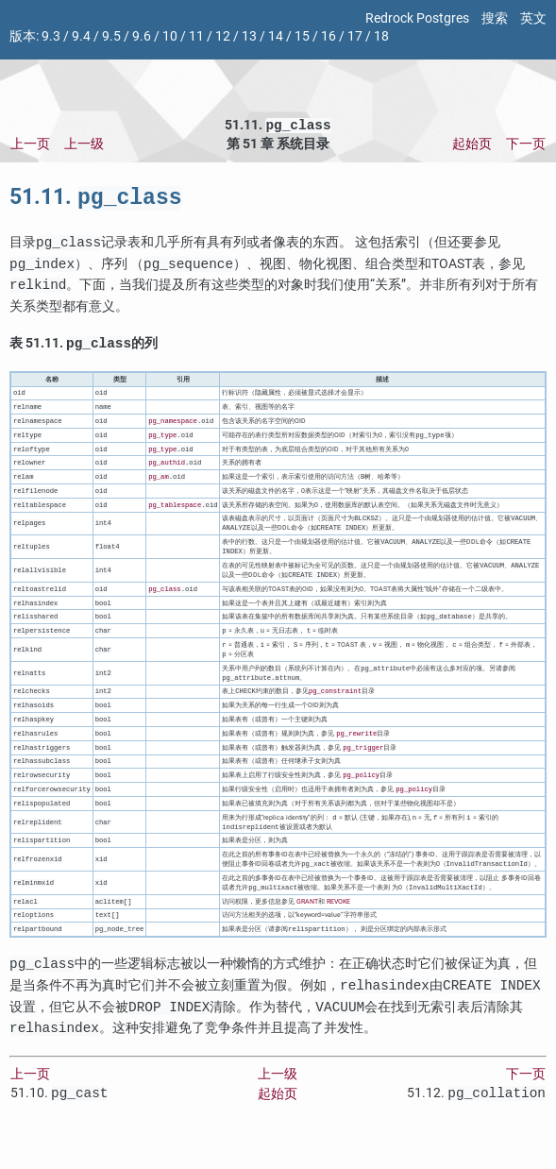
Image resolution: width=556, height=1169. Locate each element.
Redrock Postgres (417, 18)
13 (249, 36)
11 (196, 36)
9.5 (111, 36)
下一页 (526, 146)
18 (381, 36)
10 (169, 36)
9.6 (141, 36)
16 (328, 36)
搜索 (494, 18)
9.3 (51, 36)
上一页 (30, 146)
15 (302, 36)
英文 (533, 18)
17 (354, 36)
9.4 (81, 36)
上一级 (84, 146)
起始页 (472, 146)
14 (275, 36)
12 (222, 36)
